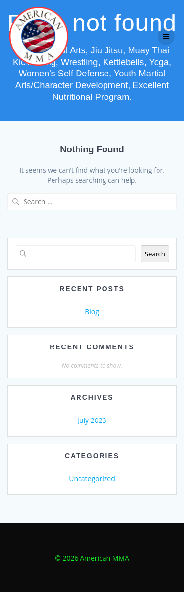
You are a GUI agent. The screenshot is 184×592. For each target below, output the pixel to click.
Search (155, 253)
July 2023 (92, 420)
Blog (92, 311)
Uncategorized (92, 478)
